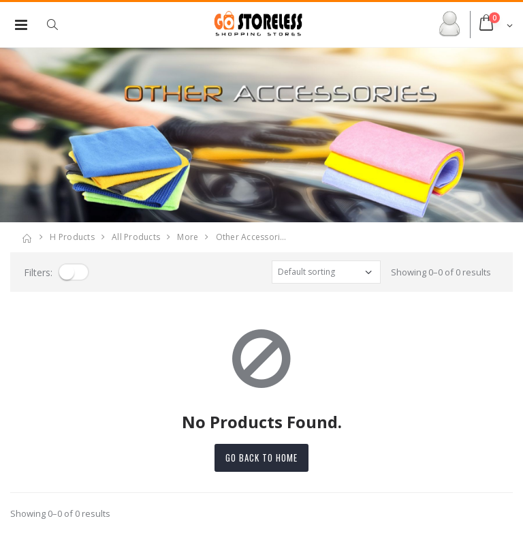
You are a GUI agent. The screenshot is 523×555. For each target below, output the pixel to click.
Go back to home (261, 457)
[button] (59, 25)
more (187, 237)
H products (72, 237)
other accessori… (251, 237)
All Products (136, 237)
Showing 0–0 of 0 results (441, 272)
